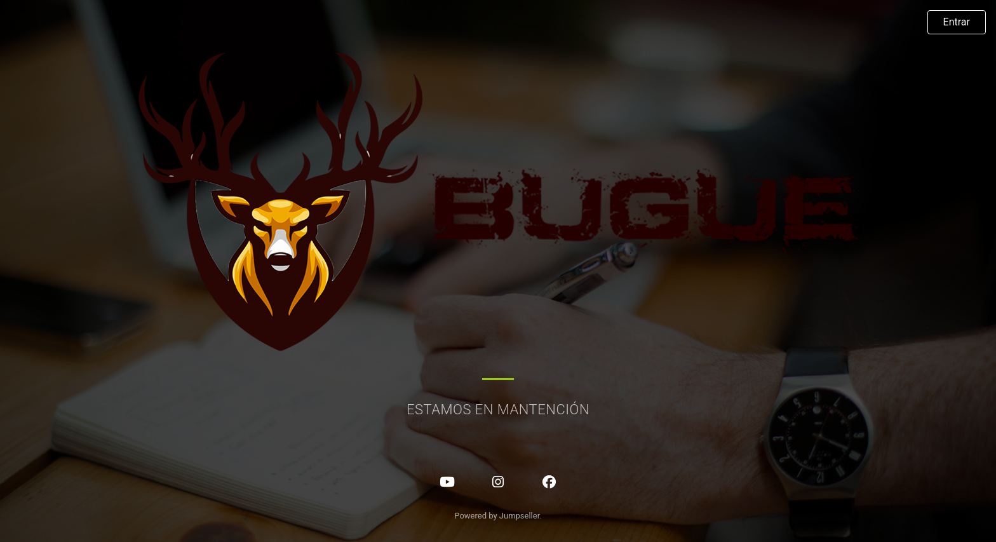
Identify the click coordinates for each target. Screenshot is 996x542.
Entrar (956, 22)
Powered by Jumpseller (496, 515)
